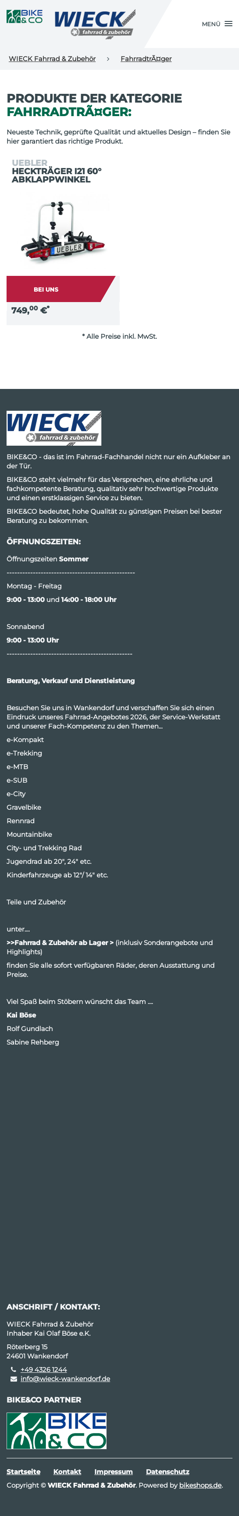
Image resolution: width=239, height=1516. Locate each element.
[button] (217, 24)
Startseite (23, 1472)
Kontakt (67, 1472)
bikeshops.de (200, 1485)
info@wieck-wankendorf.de (65, 1379)
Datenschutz (167, 1472)
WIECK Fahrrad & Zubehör (52, 59)
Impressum (113, 1472)
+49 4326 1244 (44, 1369)
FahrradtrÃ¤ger (146, 59)
